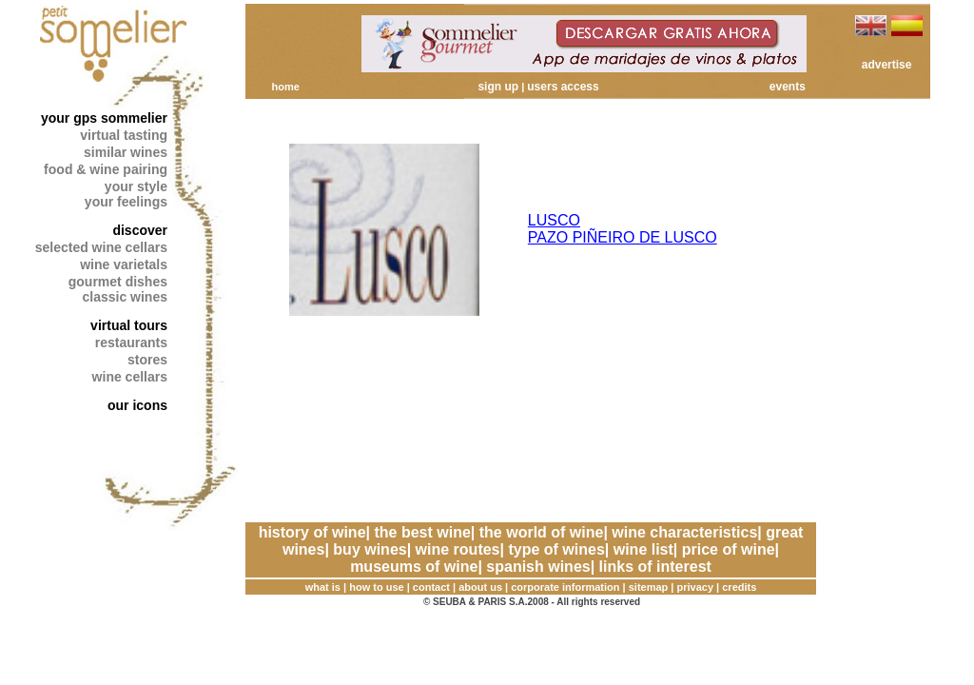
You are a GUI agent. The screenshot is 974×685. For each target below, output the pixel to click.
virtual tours (128, 325)
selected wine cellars (101, 247)
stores (147, 359)
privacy (695, 587)
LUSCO (554, 220)
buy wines (369, 549)
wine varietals (123, 264)
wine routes (458, 549)
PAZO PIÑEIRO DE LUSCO (622, 237)
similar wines (125, 152)
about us (480, 587)
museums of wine (413, 566)
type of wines (556, 549)
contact (431, 587)
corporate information (565, 587)
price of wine (728, 549)
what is (323, 587)
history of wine (312, 532)
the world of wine (541, 532)
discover (139, 230)
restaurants (131, 342)
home (285, 86)
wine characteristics (684, 532)
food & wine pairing (105, 169)
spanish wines (538, 566)
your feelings (126, 201)
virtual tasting (123, 135)
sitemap (649, 587)
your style (136, 186)
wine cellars (129, 376)
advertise (887, 64)
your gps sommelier (104, 118)
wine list (643, 549)
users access (562, 86)
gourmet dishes (117, 281)
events (787, 86)
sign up (497, 86)
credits (739, 587)
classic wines (124, 296)
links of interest (655, 566)
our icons (137, 405)
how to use (376, 587)
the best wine (422, 532)
